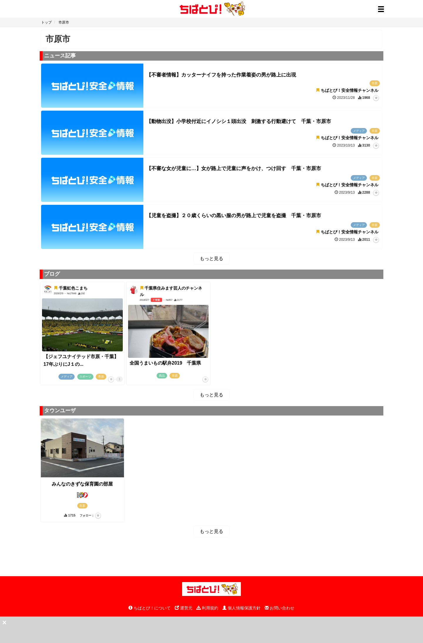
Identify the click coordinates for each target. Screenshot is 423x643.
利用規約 (207, 608)
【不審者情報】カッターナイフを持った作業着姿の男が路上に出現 (221, 75)
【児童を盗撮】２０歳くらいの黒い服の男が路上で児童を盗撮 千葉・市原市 (233, 215)
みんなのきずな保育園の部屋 (82, 483)
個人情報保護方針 (241, 608)
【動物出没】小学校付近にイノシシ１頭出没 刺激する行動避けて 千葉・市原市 (238, 121)
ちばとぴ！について (149, 608)
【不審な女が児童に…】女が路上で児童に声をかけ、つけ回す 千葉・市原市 (233, 168)
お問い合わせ (280, 608)
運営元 (183, 608)
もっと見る (211, 258)
